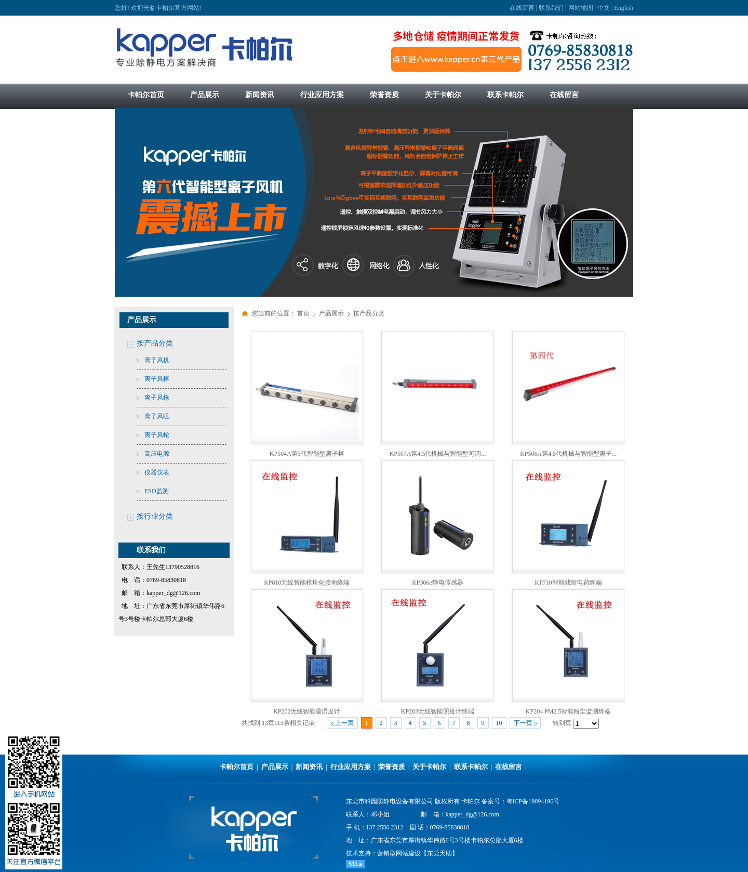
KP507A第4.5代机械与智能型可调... (437, 453)
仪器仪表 (156, 472)
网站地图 (580, 7)
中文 (603, 7)
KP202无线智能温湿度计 (306, 711)
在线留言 (522, 7)
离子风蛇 (156, 435)
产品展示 (332, 313)
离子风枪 (156, 397)
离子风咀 (156, 416)
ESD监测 (156, 491)
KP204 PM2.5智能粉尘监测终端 (568, 711)
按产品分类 (155, 343)
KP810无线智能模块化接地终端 (307, 582)
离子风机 (156, 360)
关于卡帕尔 (429, 767)
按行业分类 (155, 516)
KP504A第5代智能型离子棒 (307, 453)
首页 (303, 313)
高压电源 (156, 453)
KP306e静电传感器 (437, 582)
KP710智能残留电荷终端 (568, 582)
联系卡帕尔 (471, 767)
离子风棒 (156, 378)
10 (499, 722)
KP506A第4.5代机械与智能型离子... (568, 453)
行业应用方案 (350, 767)
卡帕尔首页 (236, 767)
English (623, 7)
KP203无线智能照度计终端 (437, 711)
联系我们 (551, 7)
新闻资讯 (309, 767)
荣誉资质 (391, 767)
